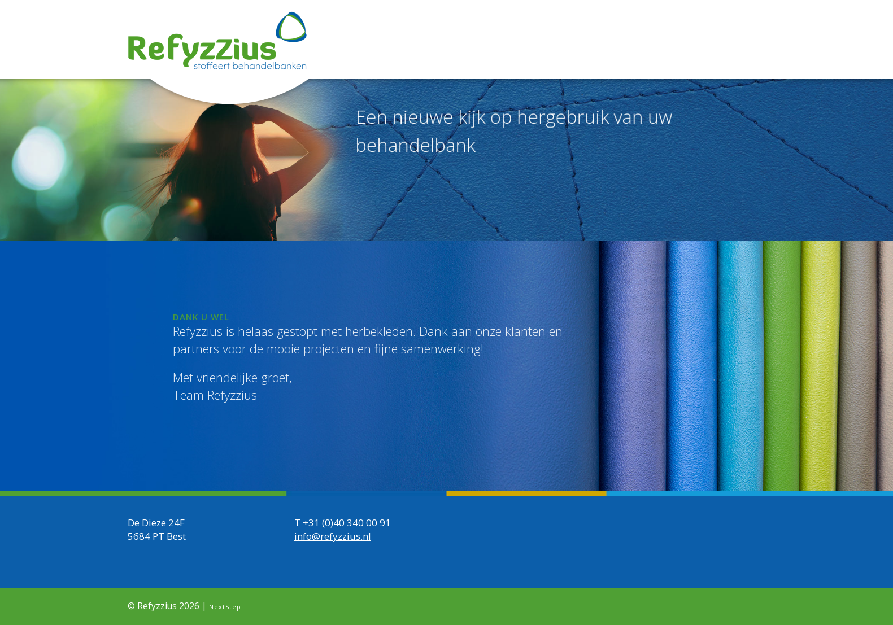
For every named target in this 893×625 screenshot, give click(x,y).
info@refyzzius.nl (332, 536)
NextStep (225, 606)
